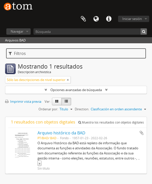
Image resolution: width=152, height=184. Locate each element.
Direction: (82, 109)
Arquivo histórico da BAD (61, 133)
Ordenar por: (48, 109)
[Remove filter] (68, 79)
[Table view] (66, 101)
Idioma (96, 19)
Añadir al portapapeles (141, 132)
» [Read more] (39, 163)
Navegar (17, 31)
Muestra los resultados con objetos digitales (111, 122)
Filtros (17, 53)
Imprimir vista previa (23, 101)
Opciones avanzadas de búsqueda (76, 90)
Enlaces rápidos (108, 19)
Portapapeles (83, 19)
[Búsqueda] (90, 31)
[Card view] (57, 101)
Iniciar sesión (132, 18)
